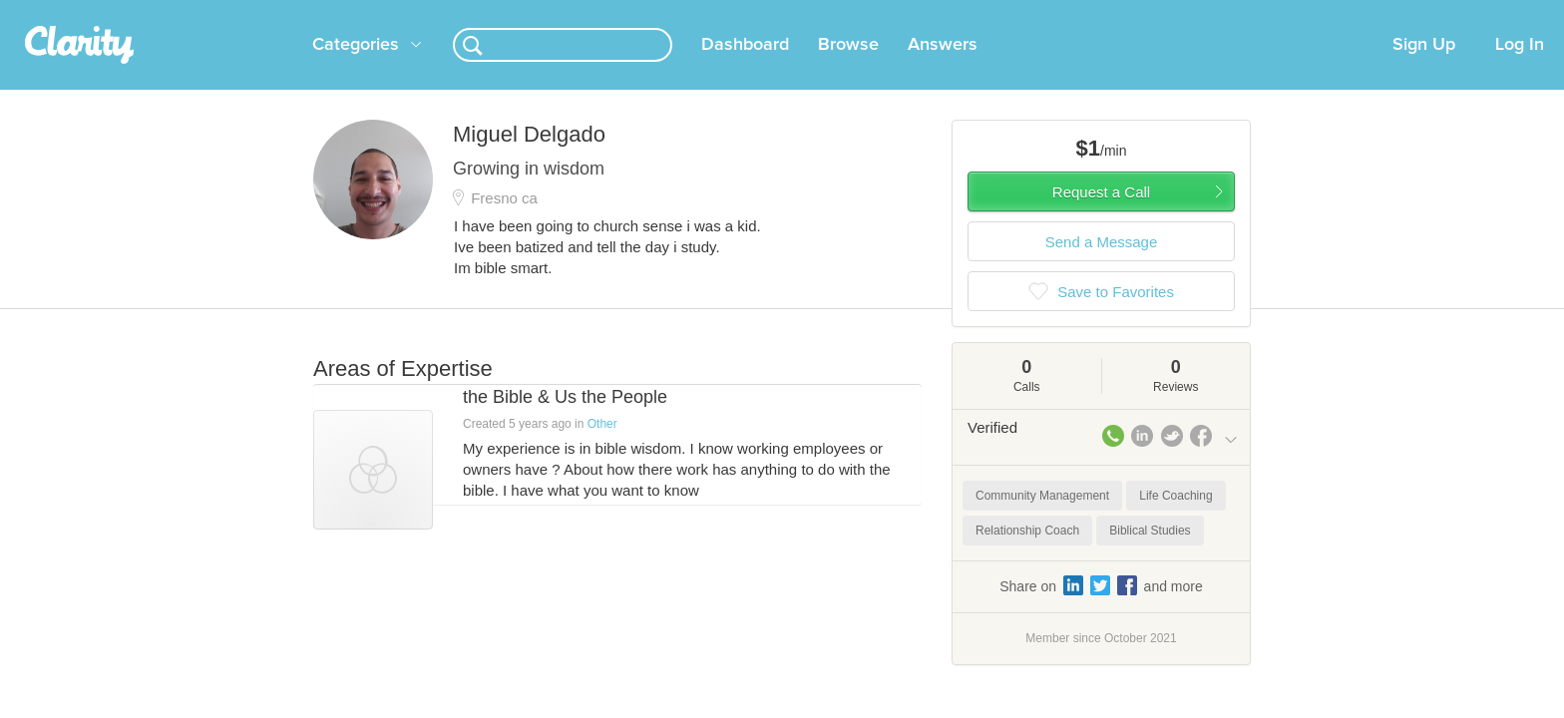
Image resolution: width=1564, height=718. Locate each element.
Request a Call (1101, 215)
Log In (1519, 69)
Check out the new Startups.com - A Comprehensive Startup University (1022, 13)
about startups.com (1310, 13)
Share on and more (1101, 609)
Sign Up (1423, 69)
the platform (282, 11)
